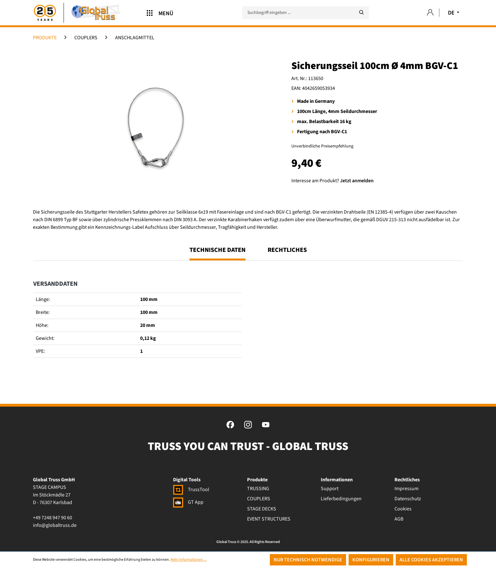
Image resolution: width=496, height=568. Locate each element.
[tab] (217, 252)
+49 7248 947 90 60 (52, 517)
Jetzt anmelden (357, 180)
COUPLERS (258, 498)
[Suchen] (361, 12)
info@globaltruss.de (55, 525)
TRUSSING (258, 488)
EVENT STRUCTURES (268, 518)
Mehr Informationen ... (188, 559)
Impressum (406, 488)
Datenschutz (407, 498)
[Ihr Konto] (430, 13)
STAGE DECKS (261, 508)
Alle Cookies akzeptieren (431, 559)
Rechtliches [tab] (287, 250)
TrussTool (191, 489)
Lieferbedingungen (341, 498)
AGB (398, 518)
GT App (188, 502)
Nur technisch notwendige (308, 559)
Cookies (403, 508)
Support (329, 488)
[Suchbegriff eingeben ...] (305, 12)
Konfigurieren (370, 559)
